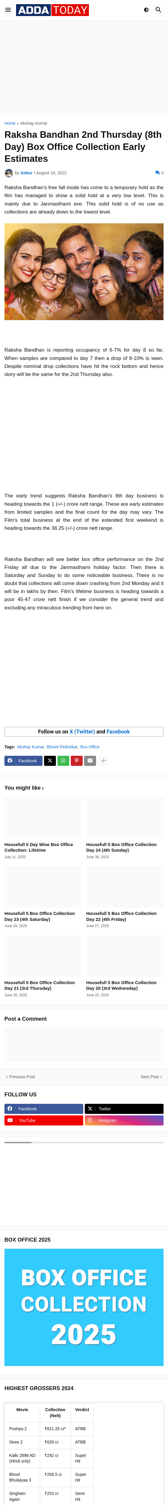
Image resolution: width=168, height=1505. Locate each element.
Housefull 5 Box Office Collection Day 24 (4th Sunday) (121, 847)
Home (9, 123)
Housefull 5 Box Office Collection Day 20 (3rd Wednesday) (121, 985)
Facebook (118, 731)
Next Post (150, 1076)
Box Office (89, 746)
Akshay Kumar (33, 123)
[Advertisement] (84, 67)
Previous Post (22, 1076)
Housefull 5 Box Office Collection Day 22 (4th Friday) (121, 916)
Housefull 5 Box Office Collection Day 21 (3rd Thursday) (39, 985)
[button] (8, 10)
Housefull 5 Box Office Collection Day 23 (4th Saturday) (39, 916)
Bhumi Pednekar (62, 746)
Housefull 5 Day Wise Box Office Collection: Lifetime (38, 847)
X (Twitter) (82, 731)
